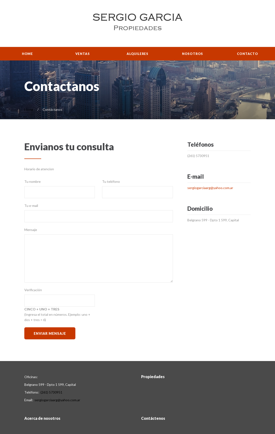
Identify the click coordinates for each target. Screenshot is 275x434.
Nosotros (192, 54)
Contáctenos (153, 418)
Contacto (247, 54)
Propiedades (153, 376)
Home (27, 54)
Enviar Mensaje (50, 333)
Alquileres (137, 54)
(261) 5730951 (198, 156)
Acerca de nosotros (42, 418)
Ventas (82, 54)
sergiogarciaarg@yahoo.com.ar (210, 188)
